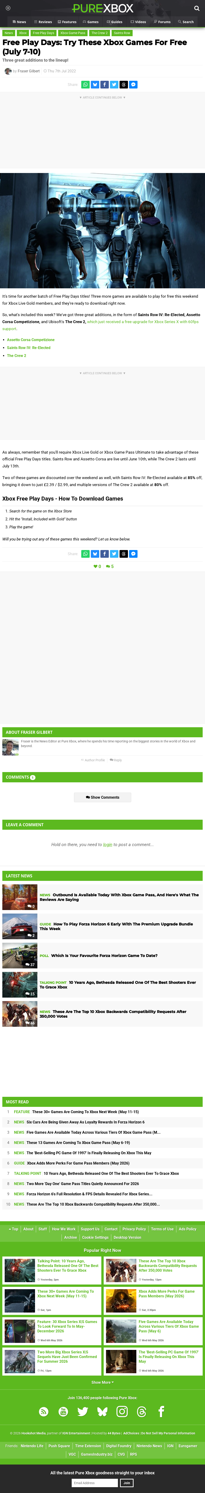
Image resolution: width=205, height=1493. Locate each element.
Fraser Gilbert (29, 71)
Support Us (90, 1229)
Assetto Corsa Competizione (31, 340)
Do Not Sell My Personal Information (168, 1433)
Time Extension (88, 1446)
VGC (72, 1454)
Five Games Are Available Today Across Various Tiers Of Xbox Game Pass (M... (87, 1132)
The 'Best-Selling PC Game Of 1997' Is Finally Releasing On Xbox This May (82, 1153)
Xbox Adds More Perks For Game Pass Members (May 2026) (72, 1163)
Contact (111, 1229)
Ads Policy (187, 1229)
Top (13, 1229)
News (9, 33)
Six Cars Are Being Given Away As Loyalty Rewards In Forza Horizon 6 (79, 1122)
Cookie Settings (95, 1237)
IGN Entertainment (76, 1433)
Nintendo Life (32, 1446)
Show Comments (102, 797)
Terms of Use (162, 1229)
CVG (121, 1454)
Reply (116, 760)
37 (30, 965)
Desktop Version (127, 1237)
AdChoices (131, 1433)
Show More (103, 1382)
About (28, 1229)
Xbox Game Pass (72, 33)
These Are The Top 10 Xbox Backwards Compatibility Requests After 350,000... (87, 1204)
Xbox (23, 33)
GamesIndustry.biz (97, 1454)
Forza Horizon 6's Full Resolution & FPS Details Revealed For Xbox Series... (83, 1194)
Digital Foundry (118, 1446)
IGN (170, 1446)
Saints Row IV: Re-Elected (28, 348)
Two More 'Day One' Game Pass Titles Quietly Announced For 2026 (76, 1184)
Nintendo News (149, 1446)
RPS (133, 1454)
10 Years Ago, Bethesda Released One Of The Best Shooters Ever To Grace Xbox (96, 1173)
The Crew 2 (100, 33)
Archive (70, 1237)
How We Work (64, 1229)
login (107, 844)
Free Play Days (43, 33)
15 (30, 994)
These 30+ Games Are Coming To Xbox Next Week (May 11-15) (76, 1112)
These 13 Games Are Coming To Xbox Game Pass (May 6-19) (72, 1142)
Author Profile (93, 760)
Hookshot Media (33, 1433)
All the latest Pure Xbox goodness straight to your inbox (102, 1472)
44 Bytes (114, 1433)
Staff (43, 1229)
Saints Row (122, 33)
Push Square (59, 1446)
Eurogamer (188, 1446)
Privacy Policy (134, 1229)
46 (30, 1023)
